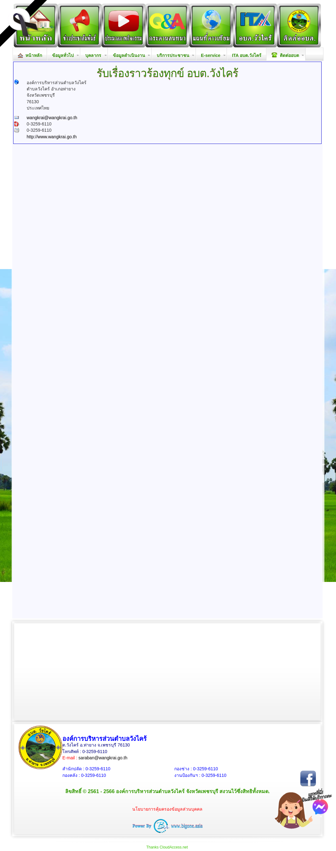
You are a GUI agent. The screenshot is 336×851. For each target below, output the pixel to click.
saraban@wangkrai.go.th (102, 757)
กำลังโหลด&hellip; (167, 304)
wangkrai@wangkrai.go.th (52, 117)
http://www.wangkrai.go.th (52, 136)
